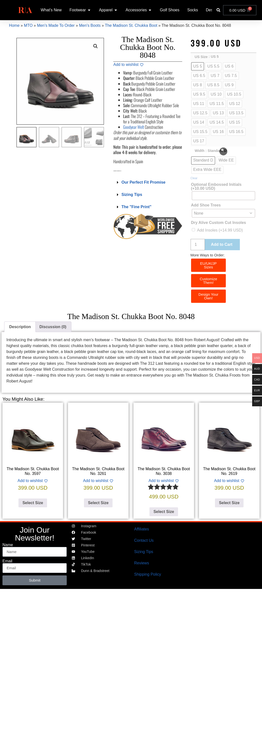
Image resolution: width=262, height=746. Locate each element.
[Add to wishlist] (128, 65)
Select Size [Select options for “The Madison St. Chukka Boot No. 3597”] (32, 503)
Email (7, 561)
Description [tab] (20, 327)
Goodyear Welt (133, 127)
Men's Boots (90, 25)
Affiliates (141, 529)
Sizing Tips (131, 194)
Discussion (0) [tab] (52, 327)
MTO (28, 25)
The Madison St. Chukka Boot (131, 25)
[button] (218, 10)
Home (14, 25)
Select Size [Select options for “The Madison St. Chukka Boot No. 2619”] (229, 503)
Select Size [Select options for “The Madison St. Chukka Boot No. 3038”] (163, 512)
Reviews (141, 563)
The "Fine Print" (136, 207)
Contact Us (144, 540)
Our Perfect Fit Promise (143, 182)
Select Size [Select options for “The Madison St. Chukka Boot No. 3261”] (98, 503)
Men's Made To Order (56, 25)
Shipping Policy (147, 574)
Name (7, 545)
